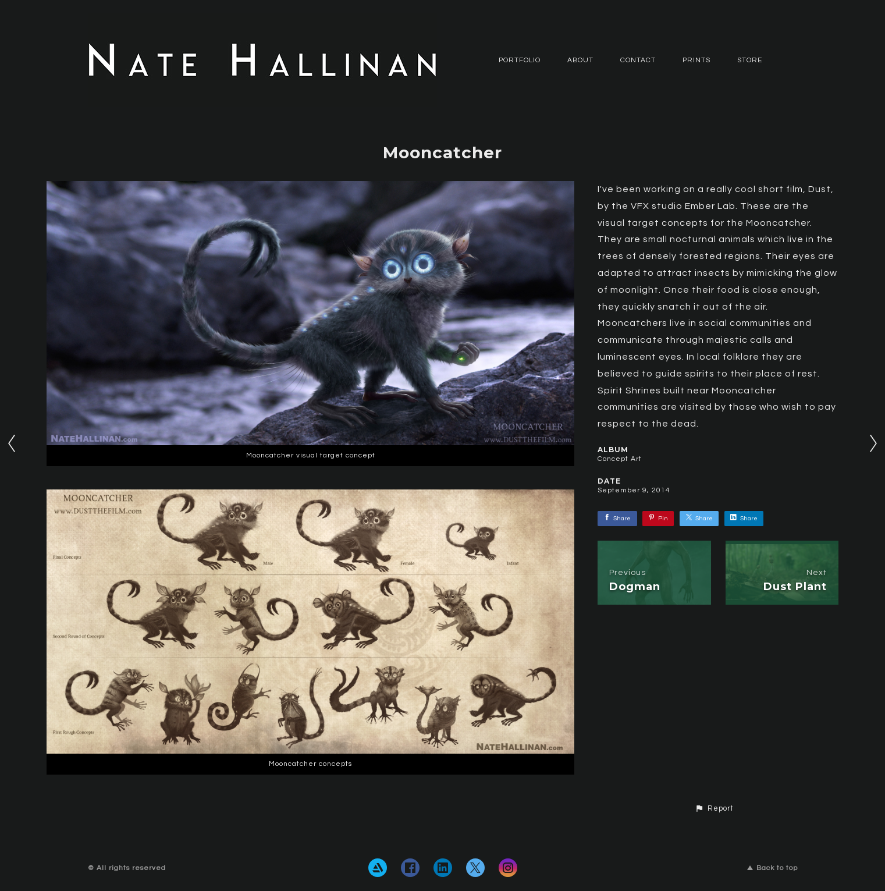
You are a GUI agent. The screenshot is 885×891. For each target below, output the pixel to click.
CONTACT (638, 60)
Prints (696, 60)
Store (749, 60)
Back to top (772, 868)
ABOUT (580, 60)
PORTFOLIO (520, 60)
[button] (714, 809)
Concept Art (620, 459)
